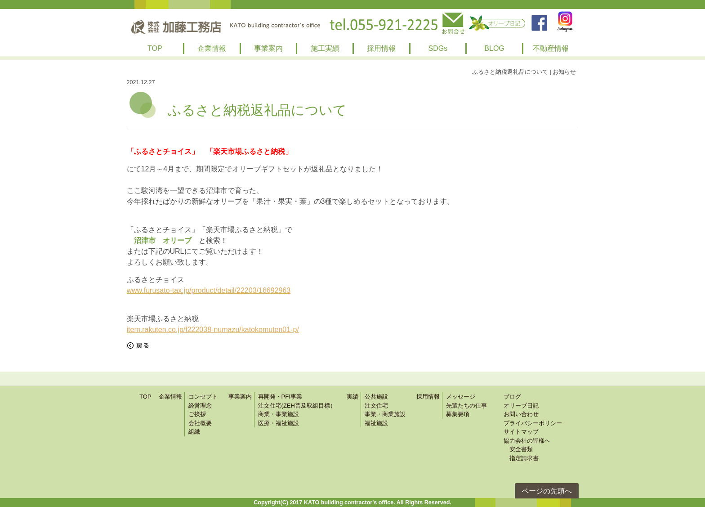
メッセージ (460, 396)
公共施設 (376, 396)
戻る (138, 345)
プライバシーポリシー (533, 423)
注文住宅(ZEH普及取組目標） (297, 405)
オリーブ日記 (521, 405)
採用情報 (381, 48)
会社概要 (200, 423)
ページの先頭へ (547, 491)
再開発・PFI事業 (280, 396)
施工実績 (325, 48)
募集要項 (457, 414)
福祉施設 (376, 423)
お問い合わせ (521, 414)
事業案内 (268, 48)
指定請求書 (521, 458)
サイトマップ (521, 431)
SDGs (438, 48)
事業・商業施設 (385, 414)
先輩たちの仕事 (466, 405)
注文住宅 (376, 405)
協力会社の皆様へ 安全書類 (527, 445)
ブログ (512, 396)
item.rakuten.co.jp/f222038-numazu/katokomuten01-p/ (213, 329)
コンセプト (203, 396)
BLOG (494, 48)
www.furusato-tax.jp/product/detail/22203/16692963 (209, 290)
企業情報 (211, 48)
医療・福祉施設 (278, 423)
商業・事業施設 (278, 414)
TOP (154, 48)
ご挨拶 (197, 414)
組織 (194, 431)
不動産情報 (551, 48)
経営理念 (200, 405)
